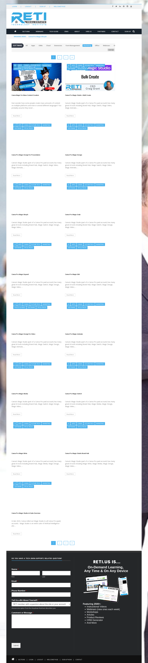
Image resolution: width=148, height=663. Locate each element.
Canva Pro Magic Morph (37, 36)
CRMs (66, 31)
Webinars (39, 31)
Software (18, 69)
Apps (33, 45)
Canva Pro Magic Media (20, 394)
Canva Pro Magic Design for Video (23, 334)
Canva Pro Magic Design (73, 155)
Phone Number (19, 590)
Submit (16, 645)
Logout (28, 6)
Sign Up (43, 6)
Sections (26, 31)
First (13, 577)
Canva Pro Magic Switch (73, 394)
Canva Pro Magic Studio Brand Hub (77, 453)
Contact (115, 31)
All (27, 45)
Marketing (87, 45)
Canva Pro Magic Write (19, 453)
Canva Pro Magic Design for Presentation (26, 155)
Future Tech (35, 65)
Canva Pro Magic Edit (72, 274)
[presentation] (33, 641)
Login (14, 6)
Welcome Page (59, 6)
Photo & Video (19, 307)
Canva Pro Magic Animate (74, 334)
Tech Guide (53, 31)
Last (43, 577)
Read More (16, 116)
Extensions (58, 45)
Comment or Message (23, 613)
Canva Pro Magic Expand (20, 274)
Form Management (73, 45)
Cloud (48, 45)
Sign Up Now (67, 660)
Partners (101, 31)
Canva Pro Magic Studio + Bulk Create (78, 95)
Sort (111, 50)
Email (15, 581)
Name (15, 569)
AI (15, 65)
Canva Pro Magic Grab (72, 214)
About (77, 31)
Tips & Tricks (28, 69)
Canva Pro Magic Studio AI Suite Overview (26, 513)
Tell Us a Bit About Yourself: (25, 600)
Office (97, 45)
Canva (26, 65)
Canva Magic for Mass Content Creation (25, 95)
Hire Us (89, 31)
